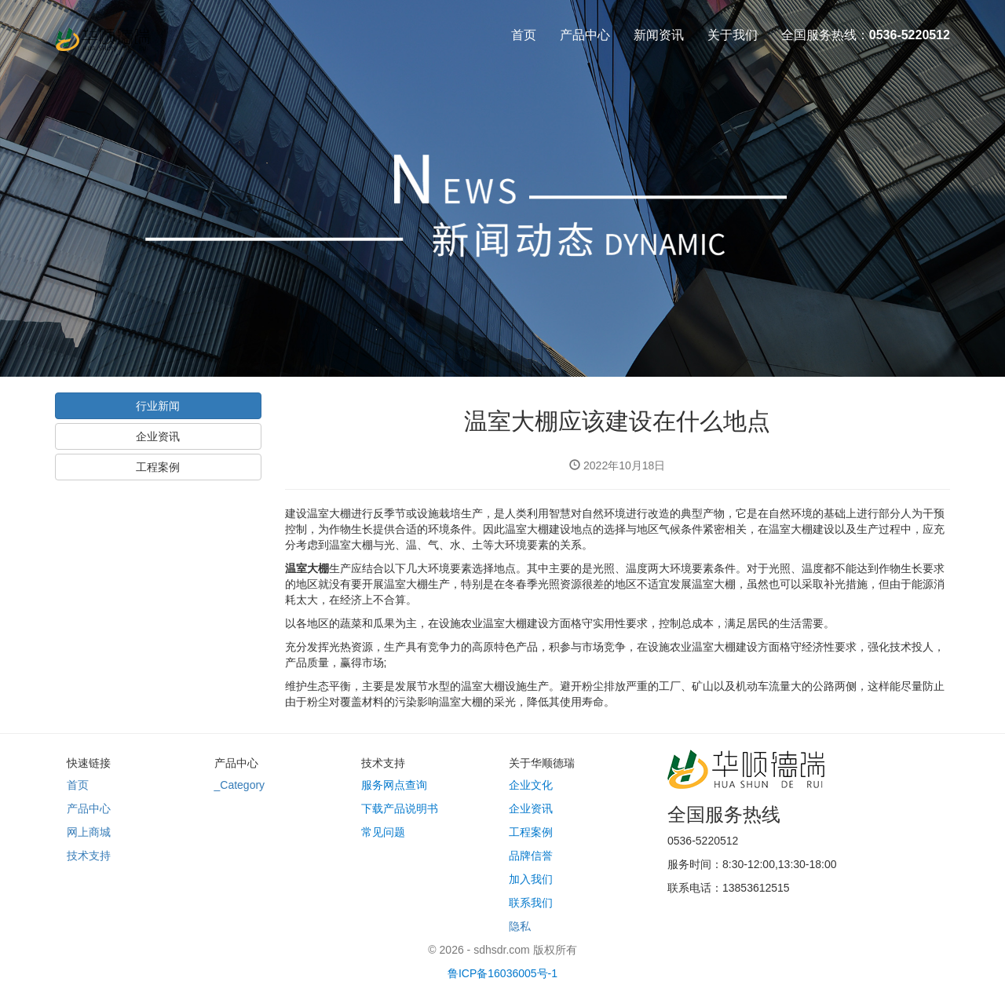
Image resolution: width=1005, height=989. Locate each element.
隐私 (520, 926)
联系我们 (531, 902)
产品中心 (585, 35)
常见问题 (383, 832)
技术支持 (89, 855)
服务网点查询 (394, 785)
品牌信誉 (531, 855)
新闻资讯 (659, 35)
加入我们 (531, 879)
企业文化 (531, 785)
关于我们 (732, 35)
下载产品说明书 (399, 808)
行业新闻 (158, 406)
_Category (239, 785)
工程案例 (158, 467)
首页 (523, 35)
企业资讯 (158, 436)
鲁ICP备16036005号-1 (502, 973)
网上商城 (89, 832)
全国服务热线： (865, 35)
